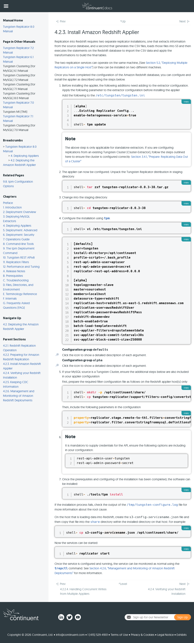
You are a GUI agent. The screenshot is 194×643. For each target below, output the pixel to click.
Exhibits (182, 635)
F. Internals (10, 298)
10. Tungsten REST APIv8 (19, 257)
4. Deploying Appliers (25, 156)
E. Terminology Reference (20, 294)
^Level (123, 584)
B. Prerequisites (13, 276)
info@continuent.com (70, 635)
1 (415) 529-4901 (98, 635)
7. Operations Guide (16, 239)
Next (182, 21)
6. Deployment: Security (18, 235)
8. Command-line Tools (18, 244)
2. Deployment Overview (19, 212)
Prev (63, 21)
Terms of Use (119, 635)
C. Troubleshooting (16, 280)
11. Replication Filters (16, 262)
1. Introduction (12, 207)
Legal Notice (165, 635)
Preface (8, 203)
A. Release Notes (14, 271)
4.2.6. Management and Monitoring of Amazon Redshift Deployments (18, 395)
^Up (123, 21)
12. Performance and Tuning (21, 266)
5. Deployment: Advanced (20, 230)
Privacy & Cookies (142, 635)
